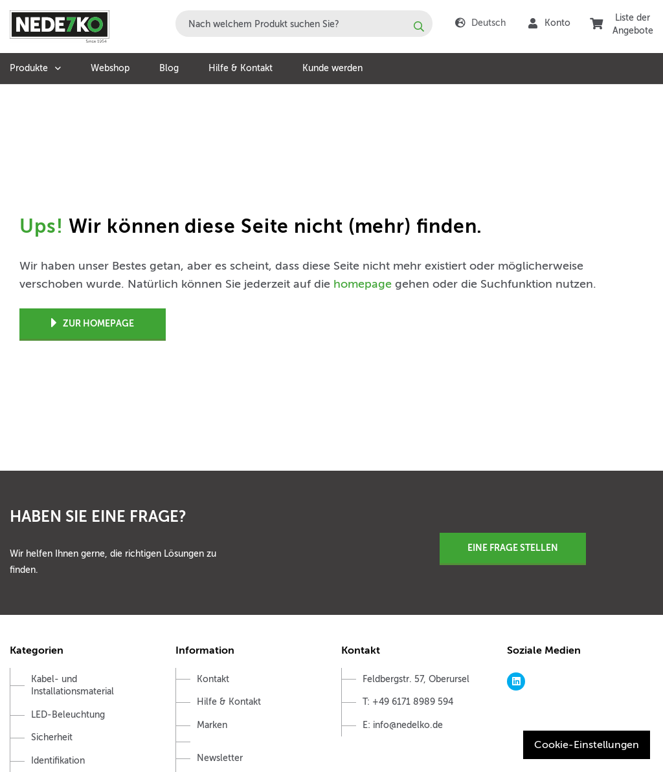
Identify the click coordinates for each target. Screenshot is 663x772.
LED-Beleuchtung (68, 715)
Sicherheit (52, 737)
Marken (212, 725)
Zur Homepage (92, 323)
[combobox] (304, 23)
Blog (169, 68)
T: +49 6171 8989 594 (408, 702)
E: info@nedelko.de (403, 725)
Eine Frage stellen (512, 547)
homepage (362, 283)
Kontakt (213, 679)
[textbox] (304, 23)
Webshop (110, 68)
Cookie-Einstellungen (586, 745)
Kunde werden (332, 68)
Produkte (29, 68)
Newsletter (220, 758)
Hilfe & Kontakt (240, 68)
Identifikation (58, 761)
